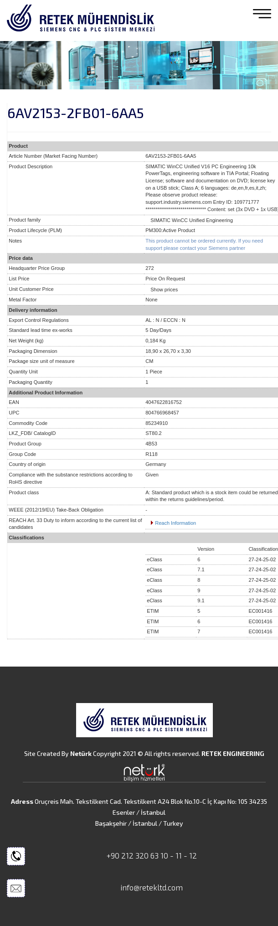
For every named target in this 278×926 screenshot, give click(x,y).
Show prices (164, 289)
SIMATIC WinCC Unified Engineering (191, 220)
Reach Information (175, 523)
